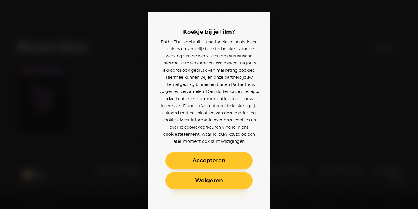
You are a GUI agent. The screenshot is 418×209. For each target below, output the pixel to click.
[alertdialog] (209, 104)
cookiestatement (181, 134)
